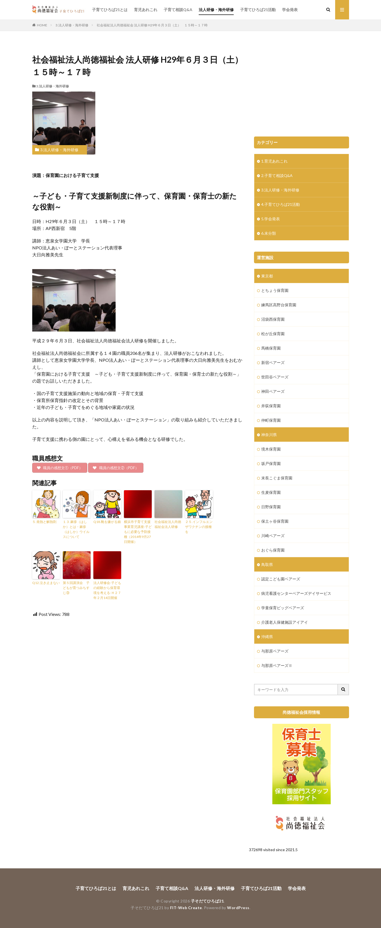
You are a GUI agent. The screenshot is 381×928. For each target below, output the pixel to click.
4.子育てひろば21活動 (280, 204)
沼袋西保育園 (273, 319)
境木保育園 (271, 449)
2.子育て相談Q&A (277, 175)
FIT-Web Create (186, 907)
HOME (42, 25)
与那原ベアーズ (274, 651)
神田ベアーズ (273, 391)
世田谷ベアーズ (274, 377)
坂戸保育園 (271, 463)
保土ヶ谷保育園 (274, 521)
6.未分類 (268, 233)
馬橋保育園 (271, 348)
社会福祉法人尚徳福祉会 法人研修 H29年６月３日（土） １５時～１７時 (152, 25)
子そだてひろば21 (207, 901)
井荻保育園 (271, 405)
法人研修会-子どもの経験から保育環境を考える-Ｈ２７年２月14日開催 (107, 590)
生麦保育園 (271, 492)
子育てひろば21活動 (258, 9)
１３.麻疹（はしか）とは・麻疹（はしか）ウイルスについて (76, 529)
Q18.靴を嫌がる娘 (107, 522)
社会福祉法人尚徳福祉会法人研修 (168, 524)
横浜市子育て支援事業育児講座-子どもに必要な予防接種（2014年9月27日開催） (138, 532)
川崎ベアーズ (273, 535)
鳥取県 (267, 564)
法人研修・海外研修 (216, 9)
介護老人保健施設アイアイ (284, 622)
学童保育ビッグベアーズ (282, 607)
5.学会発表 (270, 218)
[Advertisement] (301, 86)
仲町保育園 (271, 420)
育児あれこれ (145, 9)
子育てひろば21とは (110, 9)
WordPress (238, 907)
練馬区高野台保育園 (278, 304)
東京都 (267, 276)
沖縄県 (267, 636)
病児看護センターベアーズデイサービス (296, 593)
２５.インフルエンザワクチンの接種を (199, 527)
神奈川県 (269, 434)
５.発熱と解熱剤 (44, 522)
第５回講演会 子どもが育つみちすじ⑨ (76, 588)
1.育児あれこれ (274, 161)
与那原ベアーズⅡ (276, 665)
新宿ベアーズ (273, 362)
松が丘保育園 (273, 333)
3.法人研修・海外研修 (72, 25)
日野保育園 (271, 506)
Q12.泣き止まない (46, 583)
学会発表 (290, 9)
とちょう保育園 (274, 290)
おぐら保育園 (273, 550)
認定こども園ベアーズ (280, 578)
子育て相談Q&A (178, 9)
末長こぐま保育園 (276, 478)
